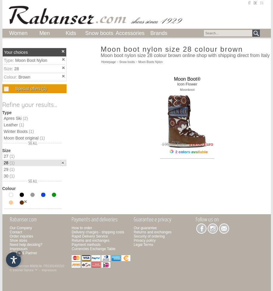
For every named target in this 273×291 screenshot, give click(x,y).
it (249, 3)
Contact (16, 232)
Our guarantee (145, 228)
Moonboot (187, 89)
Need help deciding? (26, 245)
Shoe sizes (18, 240)
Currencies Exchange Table (93, 249)
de (255, 3)
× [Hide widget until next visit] (19, 253)
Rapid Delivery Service (90, 236)
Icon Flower (187, 84)
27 (9, 156)
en (261, 3)
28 (16, 68)
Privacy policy (144, 240)
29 (9, 169)
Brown (24, 77)
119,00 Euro (199, 144)
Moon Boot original (24, 138)
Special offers (30, 88)
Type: (9, 60)
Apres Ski (16, 118)
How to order (82, 228)
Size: (9, 68)
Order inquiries (21, 236)
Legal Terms (143, 245)
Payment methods (86, 245)
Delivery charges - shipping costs (98, 232)
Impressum (18, 249)
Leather (14, 124)
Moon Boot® (187, 79)
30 (9, 176)
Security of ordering (149, 236)
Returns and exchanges (90, 240)
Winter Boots (19, 131)
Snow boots (127, 62)
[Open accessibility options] (13, 259)
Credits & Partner (23, 253)
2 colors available (189, 152)
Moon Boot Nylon (31, 60)
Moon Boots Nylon (150, 62)
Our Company (21, 228)
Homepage (108, 62)
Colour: (11, 77)
